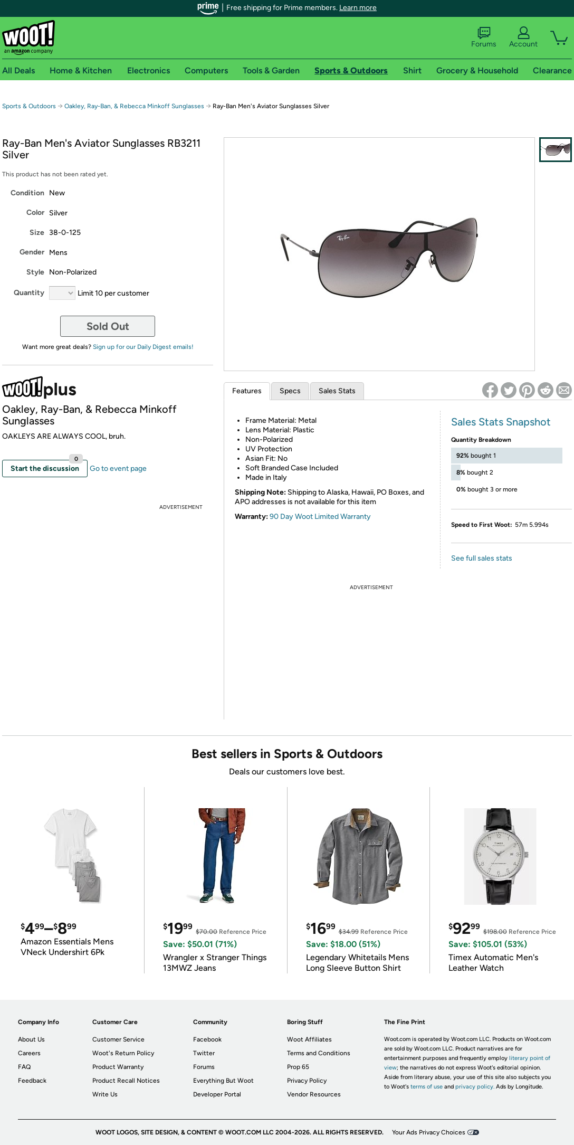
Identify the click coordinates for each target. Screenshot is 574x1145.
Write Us (105, 1094)
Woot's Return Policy (123, 1053)
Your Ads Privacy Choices (428, 1132)
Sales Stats (337, 390)
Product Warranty (118, 1067)
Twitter (204, 1053)
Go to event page (118, 468)
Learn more (358, 7)
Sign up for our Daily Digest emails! (143, 347)
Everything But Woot (223, 1080)
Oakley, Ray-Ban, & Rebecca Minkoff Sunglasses (134, 106)
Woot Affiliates (309, 1039)
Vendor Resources (314, 1094)
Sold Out (108, 326)
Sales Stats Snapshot (501, 421)
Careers (29, 1053)
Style (35, 272)
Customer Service (118, 1039)
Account (523, 37)
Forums (483, 37)
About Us (31, 1039)
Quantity (29, 292)
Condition (27, 192)
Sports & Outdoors (29, 106)
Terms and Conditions (318, 1053)
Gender (32, 252)
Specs (290, 390)
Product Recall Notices (126, 1080)
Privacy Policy (307, 1080)
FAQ (24, 1067)
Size (37, 232)
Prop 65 (298, 1067)
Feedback (32, 1080)
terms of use (426, 1086)
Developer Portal (217, 1094)
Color (35, 212)
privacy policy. (474, 1086)
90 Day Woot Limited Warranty (320, 516)
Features (247, 390)
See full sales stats (481, 558)
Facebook (207, 1039)
